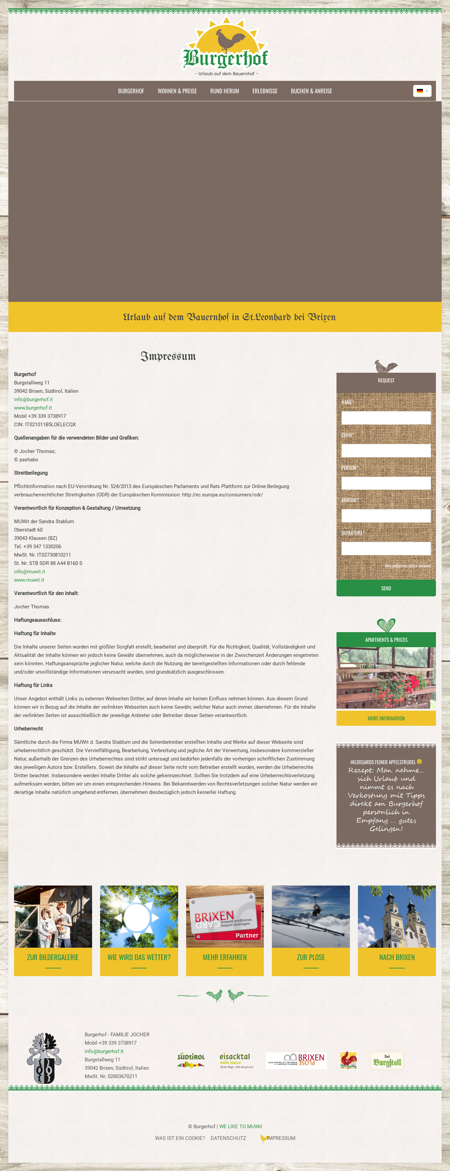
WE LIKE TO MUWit (240, 1127)
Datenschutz (228, 1138)
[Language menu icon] (422, 91)
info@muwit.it (29, 572)
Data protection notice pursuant (408, 565)
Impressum (281, 1138)
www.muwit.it (29, 580)
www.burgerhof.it (33, 408)
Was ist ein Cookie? (180, 1138)
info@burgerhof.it (33, 399)
